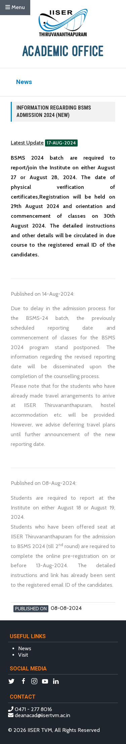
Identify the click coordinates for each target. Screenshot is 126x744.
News (24, 648)
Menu (15, 7)
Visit (23, 655)
